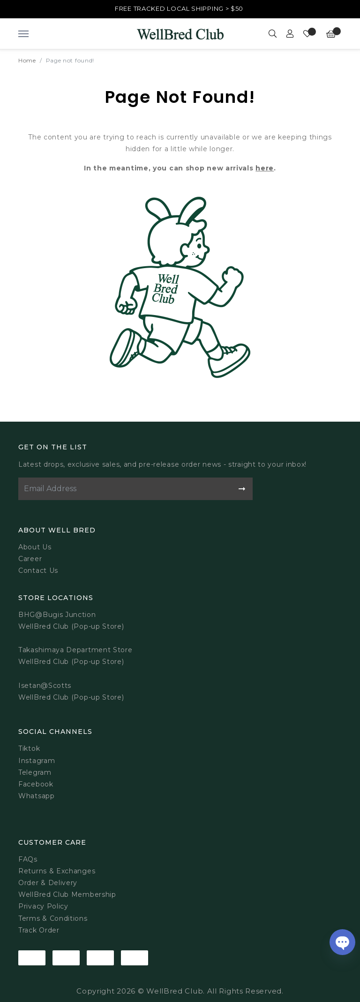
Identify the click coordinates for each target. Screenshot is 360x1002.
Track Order (39, 930)
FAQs (28, 859)
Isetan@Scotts (44, 685)
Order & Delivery (47, 883)
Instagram (36, 760)
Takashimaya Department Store (75, 650)
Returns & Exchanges (56, 871)
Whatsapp (36, 796)
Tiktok (29, 748)
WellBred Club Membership (67, 894)
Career (30, 559)
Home (27, 60)
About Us (35, 547)
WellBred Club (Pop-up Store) (71, 661)
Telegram (35, 772)
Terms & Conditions (53, 918)
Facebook (35, 784)
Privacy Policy (43, 906)
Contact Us (38, 570)
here (264, 168)
